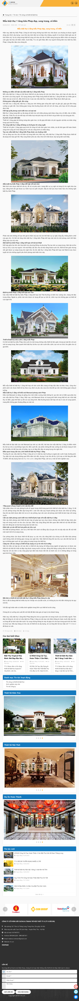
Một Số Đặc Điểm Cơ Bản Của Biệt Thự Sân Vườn (30, 886)
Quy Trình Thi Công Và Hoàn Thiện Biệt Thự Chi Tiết (31, 878)
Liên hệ (5, 964)
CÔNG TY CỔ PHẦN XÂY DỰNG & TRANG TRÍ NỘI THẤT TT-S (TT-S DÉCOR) (28, 921)
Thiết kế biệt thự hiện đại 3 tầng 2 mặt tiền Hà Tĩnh (65, 657)
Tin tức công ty (11, 686)
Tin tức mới (9, 849)
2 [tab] (38, 738)
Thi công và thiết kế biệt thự (15, 682)
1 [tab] (36, 738)
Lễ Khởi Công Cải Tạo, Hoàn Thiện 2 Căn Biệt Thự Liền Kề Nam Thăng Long (39, 657)
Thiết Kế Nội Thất (12, 745)
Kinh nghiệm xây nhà (13, 684)
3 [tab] (40, 738)
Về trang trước (8, 631)
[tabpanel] (39, 716)
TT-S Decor (72, 624)
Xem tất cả (39, 894)
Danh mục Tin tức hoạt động (17, 677)
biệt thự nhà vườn (27, 459)
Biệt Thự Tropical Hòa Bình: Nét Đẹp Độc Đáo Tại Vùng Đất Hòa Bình (13, 657)
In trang (27, 631)
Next (72, 649)
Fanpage (5, 945)
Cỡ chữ (68, 25)
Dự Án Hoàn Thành (12, 796)
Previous (6, 649)
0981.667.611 (23, 935)
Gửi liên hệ (8, 992)
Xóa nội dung (23, 992)
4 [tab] (42, 738)
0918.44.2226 (14, 935)
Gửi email (18, 631)
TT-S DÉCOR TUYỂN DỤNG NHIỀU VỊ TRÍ (27, 861)
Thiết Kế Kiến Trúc (12, 692)
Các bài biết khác (11, 635)
